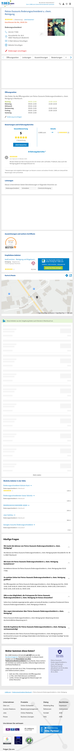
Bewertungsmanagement (29, 709)
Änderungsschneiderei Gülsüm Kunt (16, 485)
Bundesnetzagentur (11, 657)
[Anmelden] (64, 3)
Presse (5, 717)
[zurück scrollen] (3, 57)
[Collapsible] (68, 547)
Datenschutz (63, 709)
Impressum (63, 705)
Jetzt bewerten (21, 145)
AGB (60, 713)
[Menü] (71, 3)
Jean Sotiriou (8, 515)
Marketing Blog (48, 705)
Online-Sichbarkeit (27, 705)
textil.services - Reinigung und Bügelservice (20, 259)
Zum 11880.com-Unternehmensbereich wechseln (40, 4)
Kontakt (46, 713)
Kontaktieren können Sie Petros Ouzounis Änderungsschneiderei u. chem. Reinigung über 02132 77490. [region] (35, 569)
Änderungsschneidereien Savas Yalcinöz (17, 495)
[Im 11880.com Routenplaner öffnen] (66, 275)
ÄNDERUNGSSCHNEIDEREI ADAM (15, 505)
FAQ (44, 717)
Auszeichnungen (41, 57)
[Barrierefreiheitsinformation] (67, 3)
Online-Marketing (27, 713)
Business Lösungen (27, 717)
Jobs (4, 713)
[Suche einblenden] (60, 3)
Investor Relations (9, 709)
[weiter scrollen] (71, 57)
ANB (60, 717)
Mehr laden (37, 475)
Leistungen (26, 57)
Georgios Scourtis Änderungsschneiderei (18, 525)
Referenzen (47, 709)
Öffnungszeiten (12, 57)
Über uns (6, 705)
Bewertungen (56, 57)
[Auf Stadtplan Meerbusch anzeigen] (70, 275)
